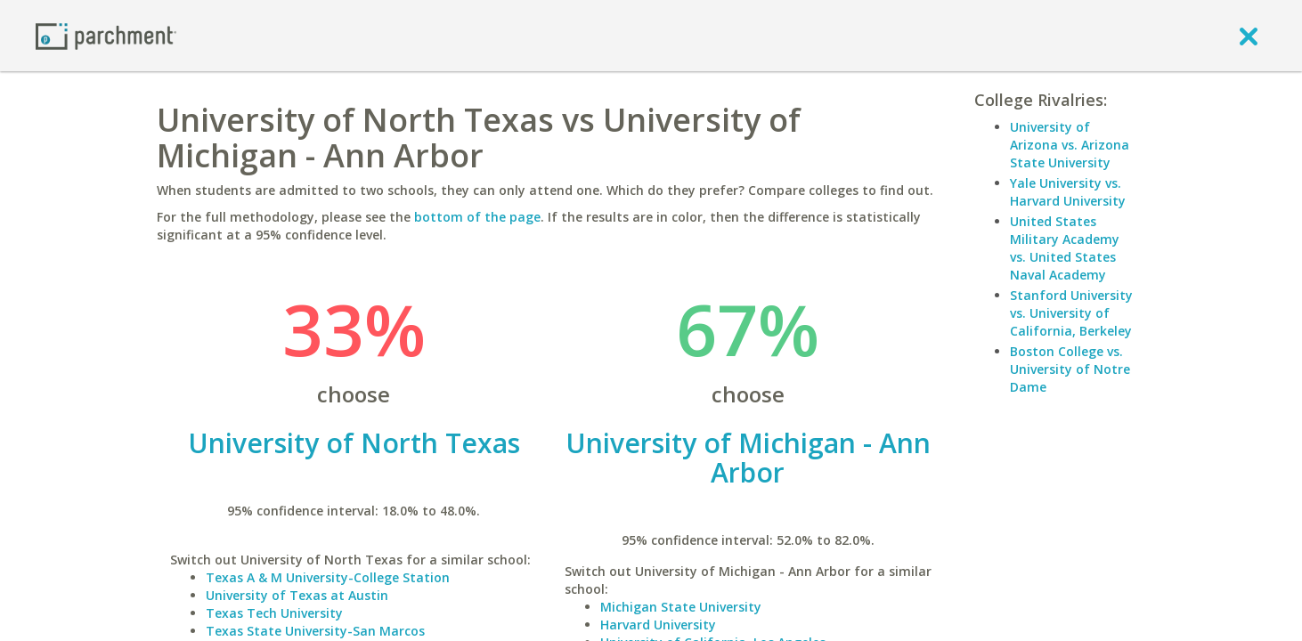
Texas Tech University (274, 612)
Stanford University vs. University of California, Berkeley (1071, 313)
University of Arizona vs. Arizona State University (1069, 144)
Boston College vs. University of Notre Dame (1070, 369)
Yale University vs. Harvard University (1068, 191)
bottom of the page (477, 216)
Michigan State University (680, 606)
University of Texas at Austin (297, 595)
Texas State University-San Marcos (315, 630)
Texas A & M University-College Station (328, 577)
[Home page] (106, 35)
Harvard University (658, 624)
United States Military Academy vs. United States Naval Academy (1064, 248)
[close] (1248, 35)
